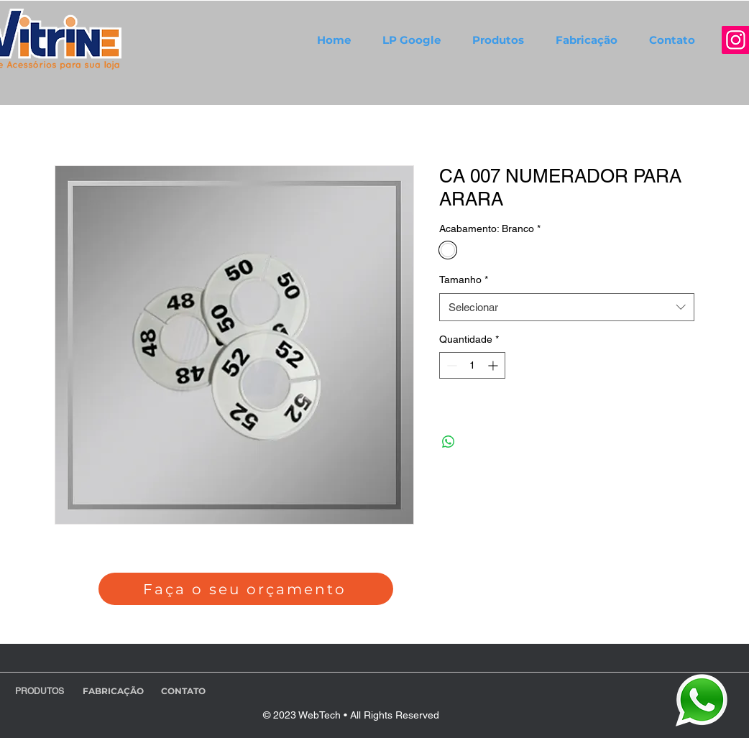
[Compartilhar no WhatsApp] (448, 442)
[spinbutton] (472, 365)
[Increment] (494, 365)
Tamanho (463, 279)
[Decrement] (450, 365)
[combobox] (566, 307)
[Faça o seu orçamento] (245, 589)
